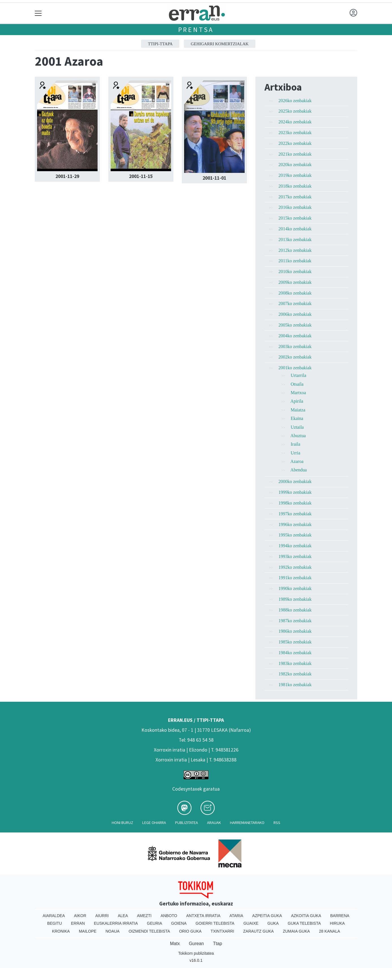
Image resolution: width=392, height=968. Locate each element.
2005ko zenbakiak (295, 325)
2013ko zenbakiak (295, 239)
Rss (276, 822)
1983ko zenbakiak (295, 663)
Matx (175, 943)
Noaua (112, 931)
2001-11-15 (141, 176)
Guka (273, 923)
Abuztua (298, 435)
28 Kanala (329, 931)
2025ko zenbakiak (295, 111)
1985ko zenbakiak (295, 641)
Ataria (236, 915)
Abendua (298, 469)
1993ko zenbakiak (295, 556)
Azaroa (296, 461)
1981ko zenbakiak (295, 684)
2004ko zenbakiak (295, 335)
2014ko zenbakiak (295, 228)
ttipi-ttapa (160, 44)
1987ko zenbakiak (295, 620)
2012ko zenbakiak (295, 250)
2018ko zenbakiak (295, 186)
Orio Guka (190, 931)
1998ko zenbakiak (295, 503)
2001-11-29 (67, 176)
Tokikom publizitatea (196, 953)
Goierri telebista (214, 923)
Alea (123, 915)
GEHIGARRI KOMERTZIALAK (220, 44)
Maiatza (298, 409)
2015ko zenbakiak (295, 218)
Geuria (154, 923)
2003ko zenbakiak (295, 346)
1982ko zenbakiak (295, 673)
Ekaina (297, 418)
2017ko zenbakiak (295, 196)
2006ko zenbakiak (295, 314)
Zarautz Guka (258, 931)
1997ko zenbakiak (295, 513)
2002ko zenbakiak (295, 357)
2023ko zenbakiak (295, 132)
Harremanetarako (247, 822)
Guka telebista (304, 923)
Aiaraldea (54, 915)
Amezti (144, 915)
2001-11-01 (214, 178)
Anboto (169, 915)
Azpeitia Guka (267, 915)
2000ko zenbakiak (295, 481)
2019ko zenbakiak (295, 175)
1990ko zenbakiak (295, 588)
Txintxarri (222, 931)
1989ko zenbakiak (295, 599)
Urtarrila (298, 375)
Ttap (217, 943)
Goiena (178, 923)
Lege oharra (154, 822)
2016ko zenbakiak (295, 207)
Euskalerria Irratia (116, 923)
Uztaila (297, 427)
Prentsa (196, 29)
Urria (295, 452)
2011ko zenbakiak (295, 260)
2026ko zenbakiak (295, 100)
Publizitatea (186, 822)
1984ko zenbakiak (295, 652)
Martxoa (298, 392)
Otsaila (297, 384)
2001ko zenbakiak (295, 367)
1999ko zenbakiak (295, 492)
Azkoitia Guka (306, 915)
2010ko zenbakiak (295, 271)
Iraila (295, 444)
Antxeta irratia (203, 915)
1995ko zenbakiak (295, 535)
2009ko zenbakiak (295, 282)
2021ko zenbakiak (295, 154)
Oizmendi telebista (149, 931)
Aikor (80, 915)
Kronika (61, 931)
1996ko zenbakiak (295, 524)
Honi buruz (122, 822)
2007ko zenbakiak (295, 303)
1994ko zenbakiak (295, 545)
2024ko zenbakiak (295, 121)
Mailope (87, 931)
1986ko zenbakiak (295, 631)
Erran (78, 923)
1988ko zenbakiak (295, 610)
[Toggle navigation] (38, 13)
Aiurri (102, 915)
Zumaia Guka (296, 931)
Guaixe (251, 923)
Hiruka (337, 923)
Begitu (54, 923)
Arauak (214, 822)
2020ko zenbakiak (295, 164)
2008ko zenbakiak (295, 293)
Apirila (296, 401)
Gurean (196, 943)
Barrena (339, 915)
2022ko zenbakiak (295, 143)
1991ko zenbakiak (295, 577)
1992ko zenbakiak (295, 567)
